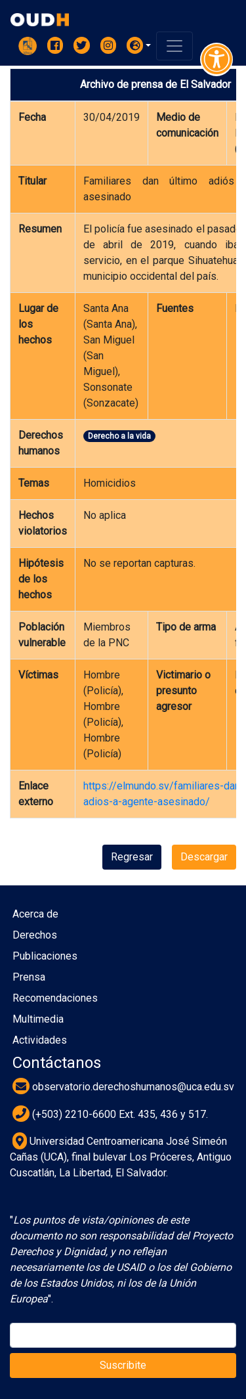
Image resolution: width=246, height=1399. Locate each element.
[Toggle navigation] (174, 46)
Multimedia (38, 1019)
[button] (139, 45)
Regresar (132, 857)
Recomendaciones (55, 998)
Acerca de (35, 914)
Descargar (204, 857)
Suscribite (123, 1365)
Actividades (39, 1040)
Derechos (34, 935)
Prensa (28, 977)
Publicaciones (44, 956)
